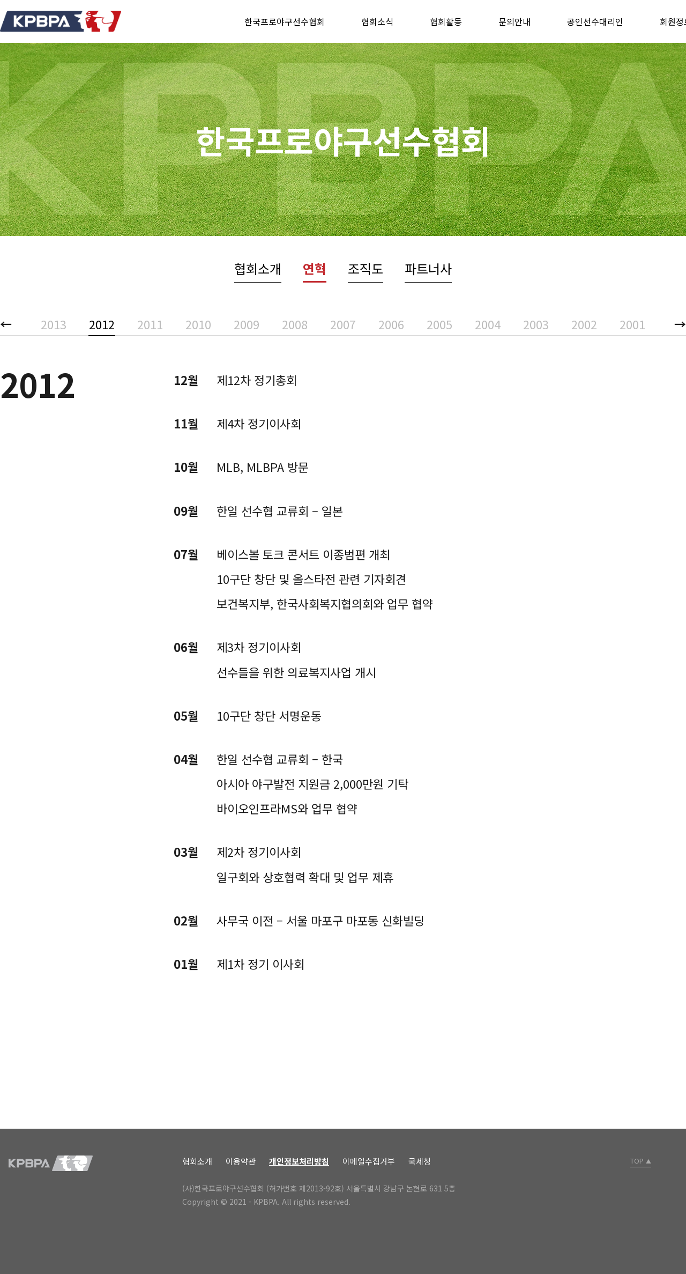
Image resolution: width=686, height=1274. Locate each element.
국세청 (419, 1161)
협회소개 (257, 268)
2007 (343, 323)
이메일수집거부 (368, 1161)
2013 (53, 323)
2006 (391, 323)
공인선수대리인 (595, 21)
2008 (295, 323)
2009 (246, 323)
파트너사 (428, 268)
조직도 (365, 268)
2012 (102, 323)
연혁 (314, 268)
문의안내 (514, 21)
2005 (439, 323)
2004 (488, 323)
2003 (536, 323)
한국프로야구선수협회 (284, 21)
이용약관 (241, 1161)
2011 (150, 323)
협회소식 (377, 21)
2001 (632, 323)
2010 (198, 323)
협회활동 (446, 21)
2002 (584, 323)
